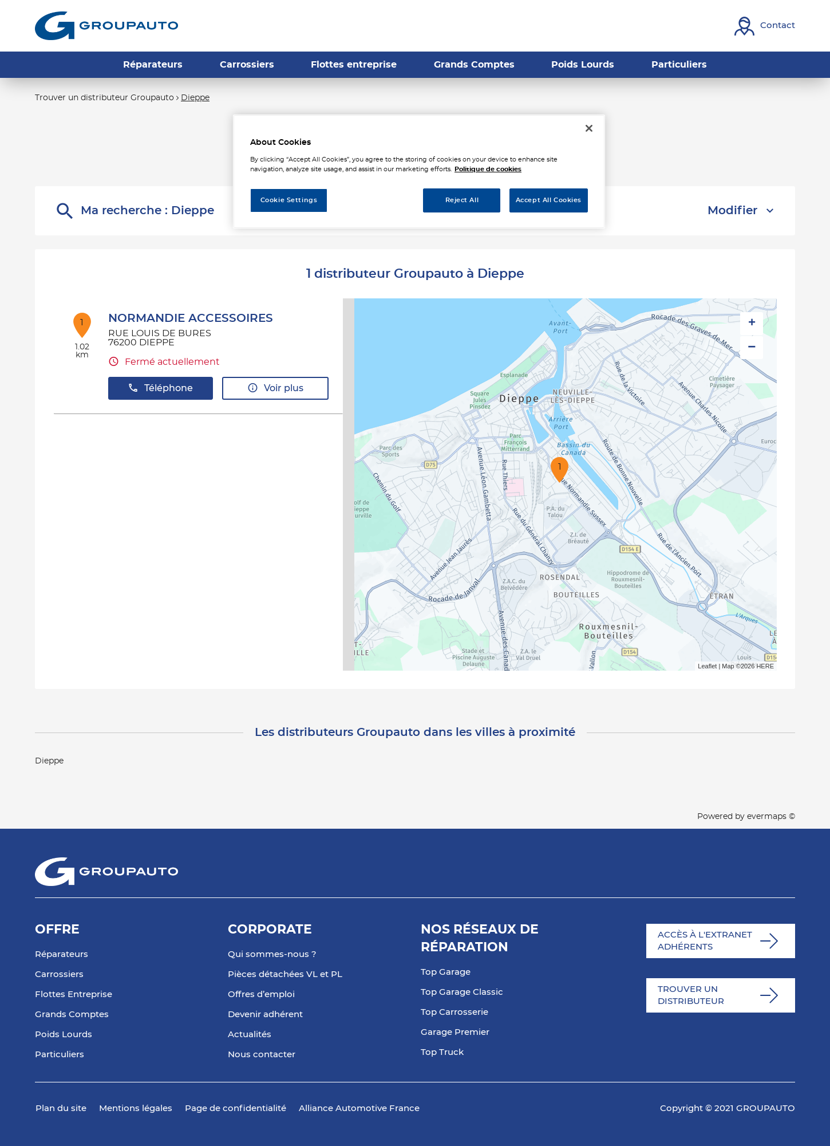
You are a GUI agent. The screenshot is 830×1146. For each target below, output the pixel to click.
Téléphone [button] (160, 388)
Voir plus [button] (275, 388)
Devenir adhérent (265, 1014)
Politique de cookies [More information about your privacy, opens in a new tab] (487, 169)
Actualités (249, 1034)
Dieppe (195, 98)
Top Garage (446, 972)
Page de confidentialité (235, 1108)
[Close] (589, 128)
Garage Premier (455, 1032)
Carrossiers (59, 974)
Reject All (462, 200)
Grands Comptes (72, 1014)
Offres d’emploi (261, 994)
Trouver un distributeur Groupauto (104, 98)
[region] (419, 172)
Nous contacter (261, 1054)
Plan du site (60, 1108)
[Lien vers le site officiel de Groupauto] (106, 25)
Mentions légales (135, 1108)
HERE (765, 666)
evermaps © (771, 817)
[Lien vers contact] (764, 26)
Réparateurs (61, 954)
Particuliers (59, 1054)
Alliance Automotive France (359, 1108)
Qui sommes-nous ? (272, 954)
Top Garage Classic (462, 992)
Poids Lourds (63, 1034)
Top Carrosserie (454, 1012)
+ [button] (752, 323)
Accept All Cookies (549, 200)
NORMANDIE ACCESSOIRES (190, 318)
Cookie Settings (289, 200)
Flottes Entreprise (73, 994)
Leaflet (707, 666)
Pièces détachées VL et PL (285, 974)
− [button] (752, 347)
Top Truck (442, 1052)
